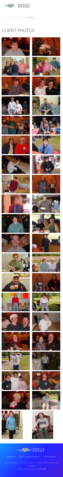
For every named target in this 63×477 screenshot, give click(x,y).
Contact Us (11, 457)
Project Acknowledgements (29, 457)
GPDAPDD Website (49, 457)
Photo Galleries (16, 17)
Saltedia (41, 469)
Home (4, 17)
